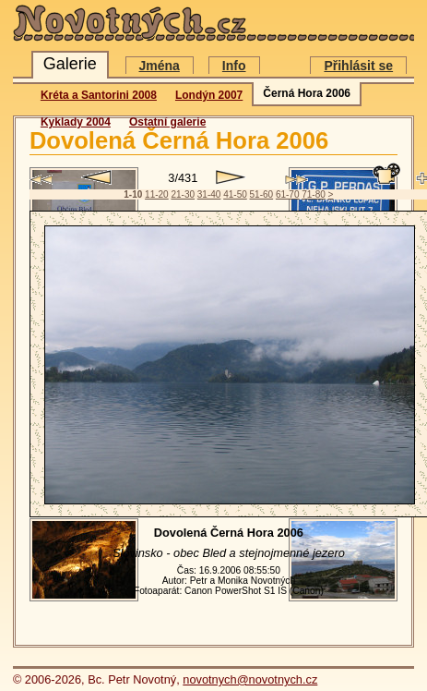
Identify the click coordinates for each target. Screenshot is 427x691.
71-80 (314, 194)
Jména (159, 65)
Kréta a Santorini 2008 (99, 95)
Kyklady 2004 (76, 121)
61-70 (288, 194)
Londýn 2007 (209, 95)
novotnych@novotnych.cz (250, 679)
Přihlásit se (358, 65)
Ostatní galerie (167, 121)
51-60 (262, 194)
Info (234, 65)
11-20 (157, 194)
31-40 (209, 194)
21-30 (183, 194)
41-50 (235, 194)
